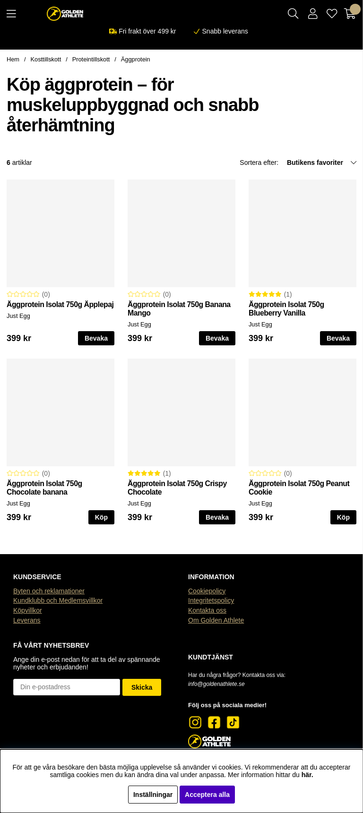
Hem (13, 59)
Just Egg (18, 315)
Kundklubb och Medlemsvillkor (58, 600)
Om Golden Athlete (216, 620)
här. (307, 775)
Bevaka (96, 338)
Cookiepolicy (206, 591)
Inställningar (153, 794)
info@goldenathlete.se (216, 684)
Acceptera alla (207, 794)
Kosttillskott (46, 59)
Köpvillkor (27, 610)
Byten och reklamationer (49, 591)
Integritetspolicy (211, 600)
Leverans (27, 620)
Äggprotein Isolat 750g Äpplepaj (60, 304)
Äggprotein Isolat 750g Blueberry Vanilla (286, 308)
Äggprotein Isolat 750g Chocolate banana (44, 487)
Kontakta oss (207, 610)
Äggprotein (135, 59)
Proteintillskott (91, 59)
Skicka (141, 687)
